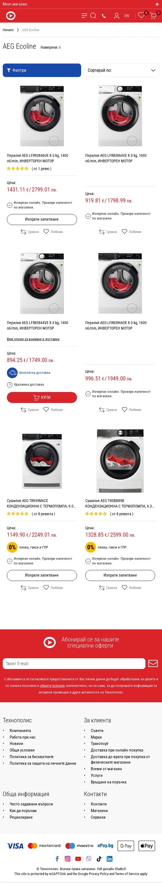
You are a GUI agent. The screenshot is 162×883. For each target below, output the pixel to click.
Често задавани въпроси (31, 804)
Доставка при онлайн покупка (117, 750)
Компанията (20, 730)
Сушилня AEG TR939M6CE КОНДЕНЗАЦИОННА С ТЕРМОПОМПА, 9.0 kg (40, 506)
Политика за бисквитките (32, 756)
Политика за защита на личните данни (43, 763)
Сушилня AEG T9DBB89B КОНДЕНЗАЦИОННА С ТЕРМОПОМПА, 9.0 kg (118, 506)
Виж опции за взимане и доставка (33, 339)
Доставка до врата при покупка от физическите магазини (120, 759)
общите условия (52, 686)
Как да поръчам (23, 810)
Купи (42, 397)
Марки (96, 737)
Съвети (97, 730)
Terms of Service (127, 874)
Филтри (16, 70)
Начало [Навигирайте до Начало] (8, 30)
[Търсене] (93, 15)
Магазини (99, 810)
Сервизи (98, 817)
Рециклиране (21, 817)
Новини (16, 743)
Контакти (99, 804)
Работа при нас (23, 737)
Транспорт (99, 743)
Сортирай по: (122, 70)
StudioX (120, 869)
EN (126, 15)
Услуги (97, 775)
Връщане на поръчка (108, 782)
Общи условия (22, 750)
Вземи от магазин (106, 768)
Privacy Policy (98, 874)
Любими (53, 232)
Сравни (30, 232)
